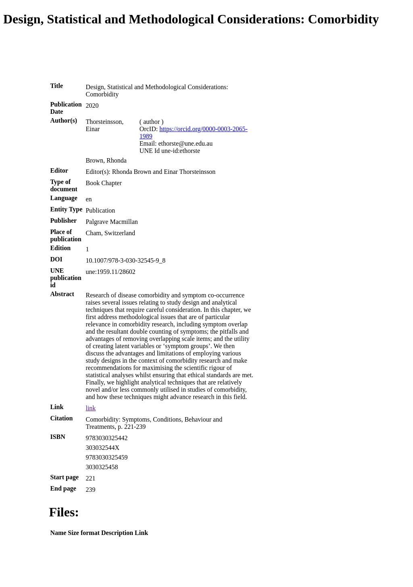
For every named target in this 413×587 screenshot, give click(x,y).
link (91, 408)
